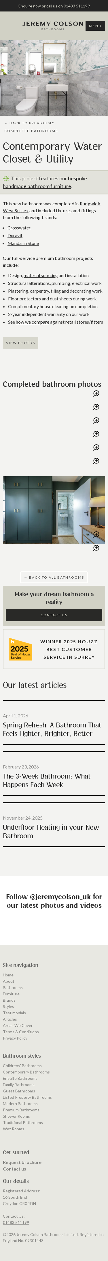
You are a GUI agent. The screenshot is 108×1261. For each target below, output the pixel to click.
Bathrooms (13, 1083)
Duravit (14, 235)
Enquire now (29, 5)
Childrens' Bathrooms (22, 1161)
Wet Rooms (13, 1225)
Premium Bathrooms (21, 1206)
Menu (95, 26)
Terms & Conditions (21, 1127)
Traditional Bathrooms (23, 1218)
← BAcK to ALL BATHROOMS (54, 577)
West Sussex (16, 210)
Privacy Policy (15, 1134)
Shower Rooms (16, 1212)
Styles (8, 1102)
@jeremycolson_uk (60, 897)
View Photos (20, 343)
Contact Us (54, 615)
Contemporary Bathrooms (26, 1168)
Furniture (11, 1090)
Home (8, 1071)
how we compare (32, 322)
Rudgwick (90, 203)
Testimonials (14, 1108)
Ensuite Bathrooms (20, 1174)
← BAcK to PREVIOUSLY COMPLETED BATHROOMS (31, 127)
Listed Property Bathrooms (27, 1193)
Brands (9, 1096)
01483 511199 (77, 5)
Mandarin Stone (23, 243)
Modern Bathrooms (20, 1199)
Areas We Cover (18, 1121)
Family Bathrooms (19, 1180)
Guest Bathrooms (19, 1187)
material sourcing (41, 275)
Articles (10, 1115)
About (8, 1077)
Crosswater (19, 227)
